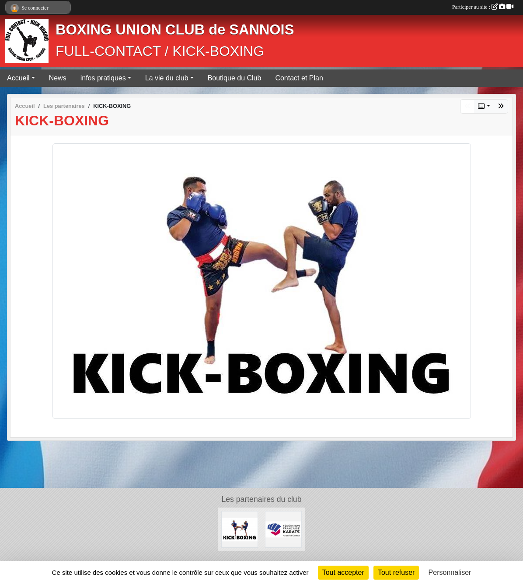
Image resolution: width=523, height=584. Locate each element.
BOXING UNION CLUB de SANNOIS (175, 30)
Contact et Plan (299, 78)
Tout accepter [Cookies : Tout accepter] (343, 572)
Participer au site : (482, 7)
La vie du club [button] (166, 78)
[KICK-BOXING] (239, 528)
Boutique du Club (235, 78)
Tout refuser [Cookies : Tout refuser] (396, 572)
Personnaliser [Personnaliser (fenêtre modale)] (450, 572)
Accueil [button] (18, 78)
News (57, 78)
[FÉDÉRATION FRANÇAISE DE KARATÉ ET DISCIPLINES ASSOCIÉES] (283, 528)
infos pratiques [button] (103, 78)
